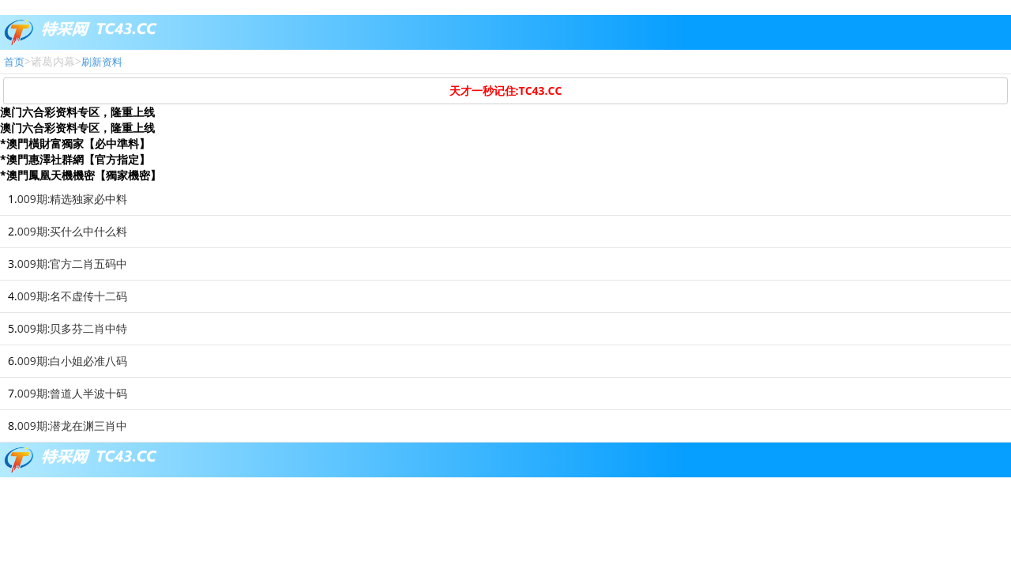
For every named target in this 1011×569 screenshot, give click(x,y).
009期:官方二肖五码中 (72, 263)
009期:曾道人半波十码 (72, 393)
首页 (14, 62)
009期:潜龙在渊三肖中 (72, 425)
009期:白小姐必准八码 (72, 360)
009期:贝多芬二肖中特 (72, 328)
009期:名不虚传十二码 (72, 295)
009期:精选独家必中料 (72, 198)
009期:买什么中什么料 (72, 231)
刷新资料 (101, 62)
